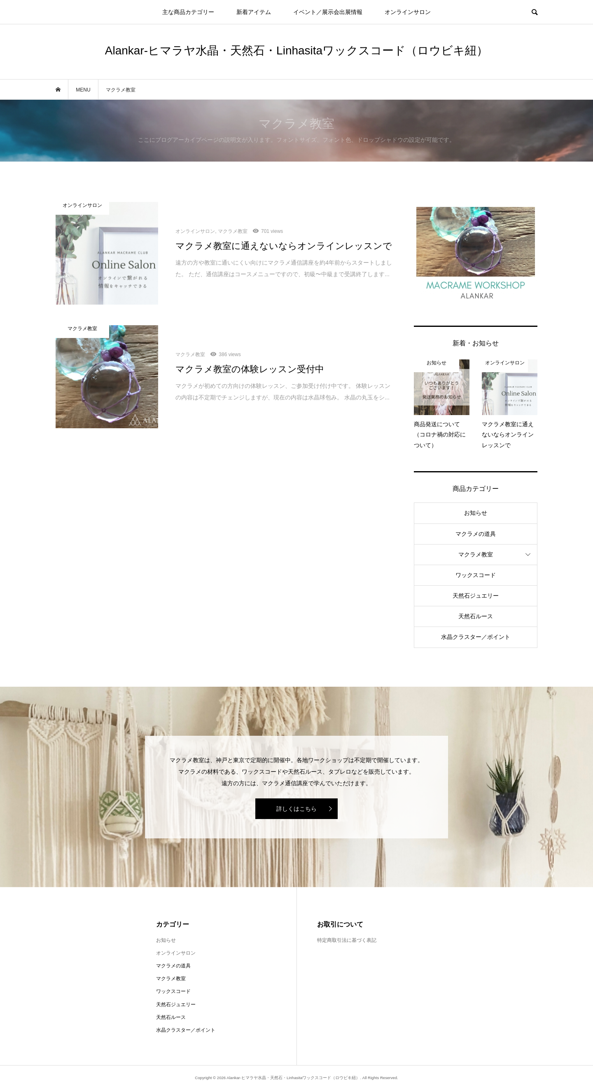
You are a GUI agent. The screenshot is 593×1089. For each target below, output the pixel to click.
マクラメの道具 (475, 533)
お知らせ (475, 512)
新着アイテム (253, 12)
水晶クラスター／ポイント (475, 637)
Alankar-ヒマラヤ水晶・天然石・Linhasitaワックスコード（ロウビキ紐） (296, 50)
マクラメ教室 (475, 554)
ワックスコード (475, 575)
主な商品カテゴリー (188, 12)
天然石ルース (475, 616)
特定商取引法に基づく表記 (346, 940)
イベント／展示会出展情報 (327, 12)
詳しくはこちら (296, 808)
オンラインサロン (408, 12)
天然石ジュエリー (476, 595)
